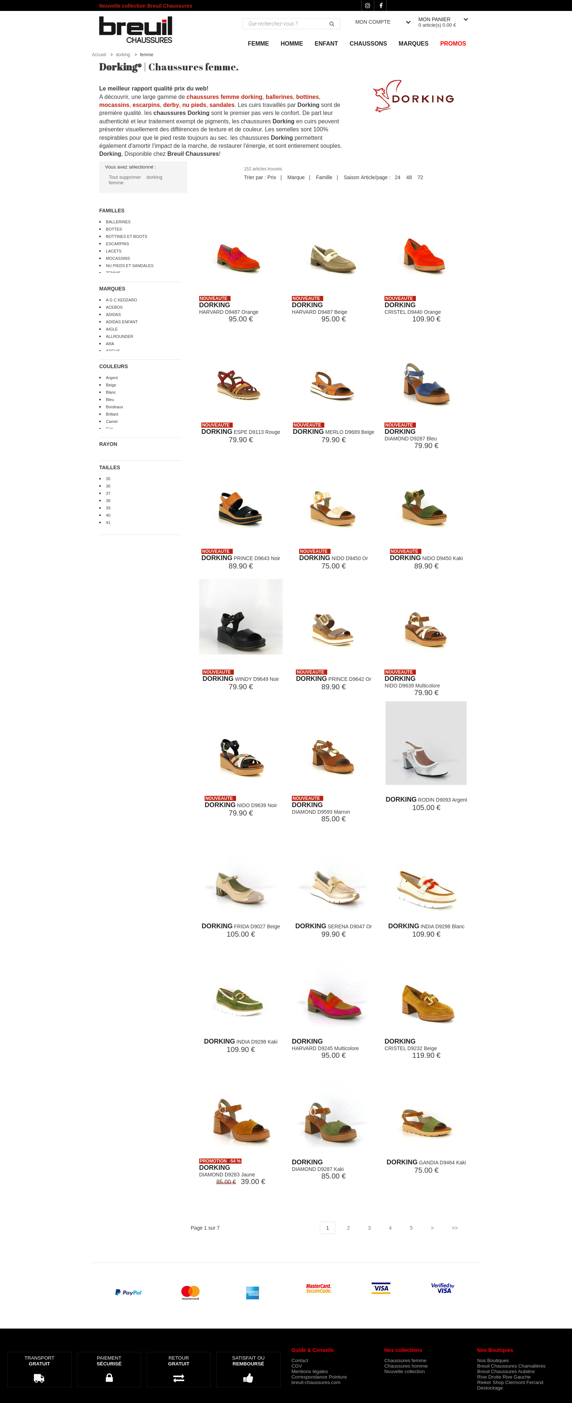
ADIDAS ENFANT (122, 322)
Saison (351, 177)
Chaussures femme (405, 1360)
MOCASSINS (118, 258)
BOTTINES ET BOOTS (126, 236)
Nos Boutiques (493, 1360)
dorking (123, 54)
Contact (299, 1360)
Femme (258, 44)
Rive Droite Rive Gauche (504, 1377)
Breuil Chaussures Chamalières (511, 1366)
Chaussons (368, 44)
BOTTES (114, 229)
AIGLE (111, 329)
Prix (271, 177)
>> (454, 1228)
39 (108, 508)
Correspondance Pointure (319, 1377)
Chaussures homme (406, 1366)
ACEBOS (114, 307)
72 (421, 177)
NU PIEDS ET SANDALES (130, 265)
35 (108, 479)
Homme (292, 44)
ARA (110, 344)
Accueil (99, 54)
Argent (111, 377)
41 (108, 522)
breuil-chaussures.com (315, 1382)
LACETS (113, 251)
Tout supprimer (125, 177)
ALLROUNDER (119, 336)
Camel (111, 421)
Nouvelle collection (404, 1371)
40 (108, 515)
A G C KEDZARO (121, 300)
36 (108, 486)
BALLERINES (118, 222)
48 (409, 177)
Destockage (490, 1388)
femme (116, 182)
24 (398, 177)
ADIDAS (113, 314)
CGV (296, 1366)
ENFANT (326, 44)
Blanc (111, 392)
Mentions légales (309, 1371)
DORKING (214, 305)
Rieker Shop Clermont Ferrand (510, 1382)
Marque (296, 177)
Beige (111, 385)
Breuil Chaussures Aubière (506, 1371)
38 (108, 500)
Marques (414, 44)
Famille (324, 177)
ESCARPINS (117, 244)
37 (108, 493)
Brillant (112, 414)
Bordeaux (114, 407)
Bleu (110, 399)
